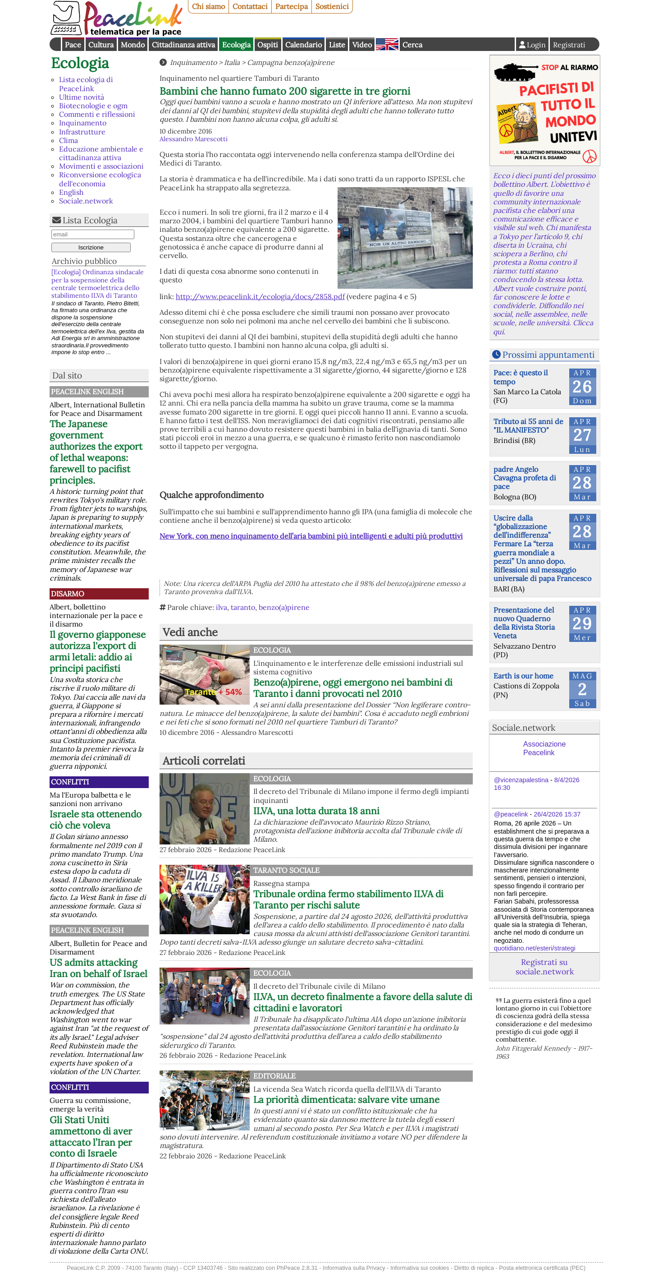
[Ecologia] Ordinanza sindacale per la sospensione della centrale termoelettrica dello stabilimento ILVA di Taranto (97, 284)
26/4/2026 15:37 (557, 814)
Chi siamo (208, 6)
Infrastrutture (82, 131)
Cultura (101, 44)
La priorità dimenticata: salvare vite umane (346, 1099)
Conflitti (70, 781)
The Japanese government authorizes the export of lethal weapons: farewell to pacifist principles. (96, 452)
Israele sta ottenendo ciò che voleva (96, 819)
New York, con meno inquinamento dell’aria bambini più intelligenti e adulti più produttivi (311, 535)
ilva (221, 607)
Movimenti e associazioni (101, 166)
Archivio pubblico (84, 261)
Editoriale (274, 1075)
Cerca (412, 44)
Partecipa (291, 6)
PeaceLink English (87, 391)
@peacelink (511, 814)
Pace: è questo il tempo (521, 377)
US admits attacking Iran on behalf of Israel (98, 968)
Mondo (133, 44)
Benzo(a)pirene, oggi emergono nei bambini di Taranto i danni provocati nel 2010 (352, 688)
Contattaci (250, 6)
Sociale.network (86, 200)
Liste (337, 44)
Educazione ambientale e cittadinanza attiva (101, 153)
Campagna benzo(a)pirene (290, 62)
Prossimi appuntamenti (548, 354)
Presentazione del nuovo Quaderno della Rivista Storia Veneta (524, 623)
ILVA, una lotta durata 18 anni (316, 811)
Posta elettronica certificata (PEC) (542, 1267)
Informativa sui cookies (419, 1267)
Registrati (569, 44)
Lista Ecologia (90, 220)
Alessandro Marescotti (194, 139)
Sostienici (332, 6)
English (387, 44)
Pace (73, 44)
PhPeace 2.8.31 (297, 1267)
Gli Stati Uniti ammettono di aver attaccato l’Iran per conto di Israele (91, 1137)
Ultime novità (81, 96)
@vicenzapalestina (521, 780)
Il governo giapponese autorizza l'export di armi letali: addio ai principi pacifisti (98, 651)
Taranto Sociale (286, 870)
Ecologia (236, 44)
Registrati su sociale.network (545, 967)
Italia (232, 62)
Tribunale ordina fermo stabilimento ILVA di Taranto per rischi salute (348, 899)
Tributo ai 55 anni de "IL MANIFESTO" (528, 425)
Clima (68, 140)
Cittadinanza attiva (183, 44)
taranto (243, 607)
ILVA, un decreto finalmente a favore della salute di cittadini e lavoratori (362, 1002)
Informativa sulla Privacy (354, 1267)
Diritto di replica (474, 1267)
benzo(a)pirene (284, 607)
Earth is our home (523, 675)
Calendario (303, 44)
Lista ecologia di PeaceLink (86, 83)
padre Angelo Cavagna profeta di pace (525, 478)
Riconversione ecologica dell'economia (100, 179)
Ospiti (267, 44)
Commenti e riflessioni (97, 114)
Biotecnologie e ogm (93, 105)
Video (362, 44)
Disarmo (67, 593)
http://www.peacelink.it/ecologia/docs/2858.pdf (260, 296)
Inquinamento (82, 122)
